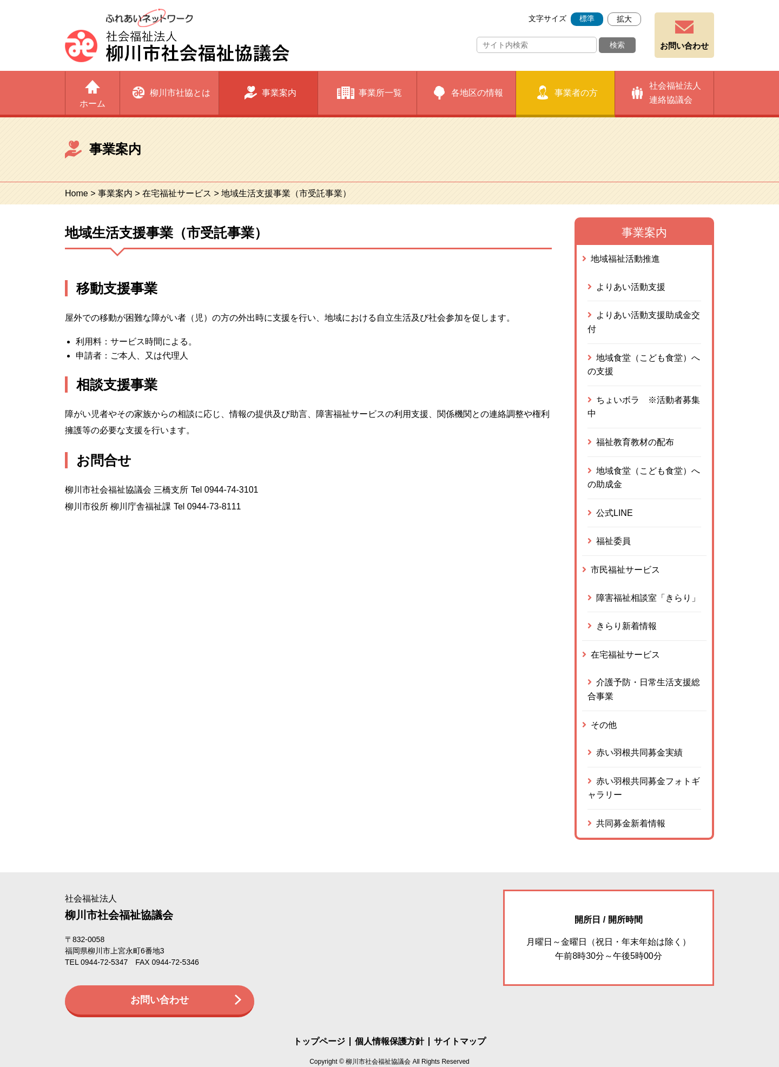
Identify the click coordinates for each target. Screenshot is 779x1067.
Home (76, 193)
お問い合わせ (684, 45)
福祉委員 (613, 541)
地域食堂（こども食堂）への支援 (643, 364)
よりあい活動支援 (630, 286)
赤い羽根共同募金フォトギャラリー (643, 788)
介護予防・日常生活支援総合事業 (643, 689)
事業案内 (115, 193)
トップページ (319, 1041)
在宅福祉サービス (177, 193)
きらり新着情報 (626, 626)
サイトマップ (460, 1041)
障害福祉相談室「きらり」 (648, 597)
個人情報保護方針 (389, 1041)
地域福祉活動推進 (625, 258)
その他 (604, 725)
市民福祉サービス (625, 569)
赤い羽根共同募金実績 (639, 752)
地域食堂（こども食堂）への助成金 (643, 477)
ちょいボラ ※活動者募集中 (643, 407)
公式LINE (614, 513)
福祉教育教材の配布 (635, 442)
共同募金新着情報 (630, 823)
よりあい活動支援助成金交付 (643, 322)
